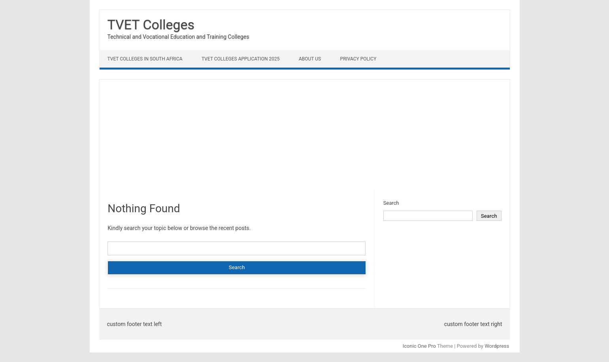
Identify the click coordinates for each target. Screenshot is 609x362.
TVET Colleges (151, 24)
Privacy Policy (358, 59)
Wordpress (497, 346)
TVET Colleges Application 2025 (240, 59)
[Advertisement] (305, 134)
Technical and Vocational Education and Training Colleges (178, 37)
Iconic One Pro (419, 346)
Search (391, 203)
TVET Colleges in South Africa (145, 59)
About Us (310, 59)
